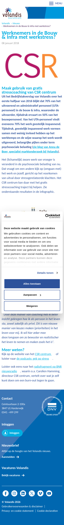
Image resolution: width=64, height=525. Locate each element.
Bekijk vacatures (11, 475)
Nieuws (16, 23)
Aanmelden (8, 456)
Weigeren (32, 305)
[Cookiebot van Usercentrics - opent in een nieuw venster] (45, 216)
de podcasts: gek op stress (33, 358)
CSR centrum (43, 354)
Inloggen (14, 432)
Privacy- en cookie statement (18, 511)
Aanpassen (32, 294)
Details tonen (45, 272)
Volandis (6, 23)
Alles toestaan (32, 283)
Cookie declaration (47, 511)
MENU (58, 3)
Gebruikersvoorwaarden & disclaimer (22, 506)
